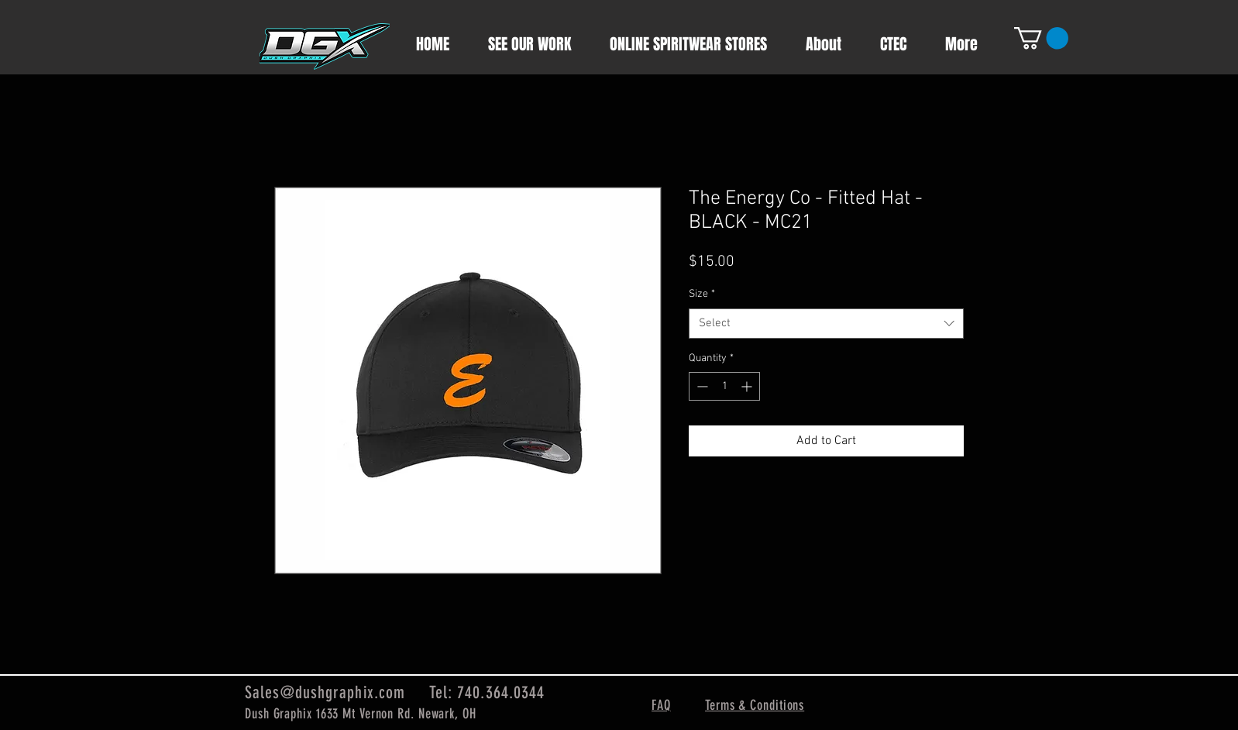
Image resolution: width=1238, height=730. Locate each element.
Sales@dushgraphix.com (325, 692)
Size (702, 294)
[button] (1041, 38)
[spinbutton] (724, 386)
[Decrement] (700, 386)
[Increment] (748, 386)
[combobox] (826, 323)
